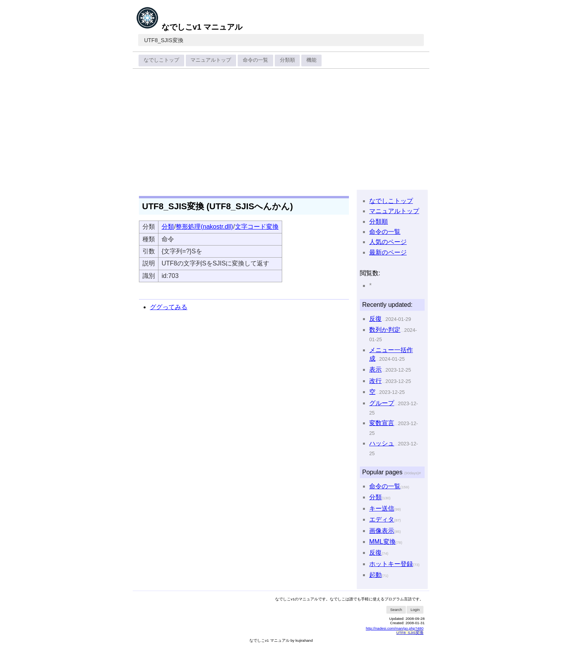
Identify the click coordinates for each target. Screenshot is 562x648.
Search (396, 609)
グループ (381, 403)
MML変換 (382, 541)
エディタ (381, 519)
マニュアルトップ (210, 60)
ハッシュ (381, 443)
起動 (375, 574)
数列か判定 (384, 329)
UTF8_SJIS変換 (163, 40)
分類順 (287, 60)
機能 (311, 60)
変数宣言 (381, 423)
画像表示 (381, 530)
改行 (375, 380)
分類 (168, 226)
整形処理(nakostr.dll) (204, 226)
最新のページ (388, 252)
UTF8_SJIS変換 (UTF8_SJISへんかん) (217, 206)
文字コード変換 (257, 226)
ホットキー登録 (391, 564)
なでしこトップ (161, 60)
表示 (375, 369)
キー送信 (381, 508)
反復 (375, 318)
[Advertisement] (281, 129)
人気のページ (388, 242)
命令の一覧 (255, 60)
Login (415, 609)
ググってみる (168, 307)
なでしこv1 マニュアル (189, 27)
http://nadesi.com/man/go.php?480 (394, 628)
